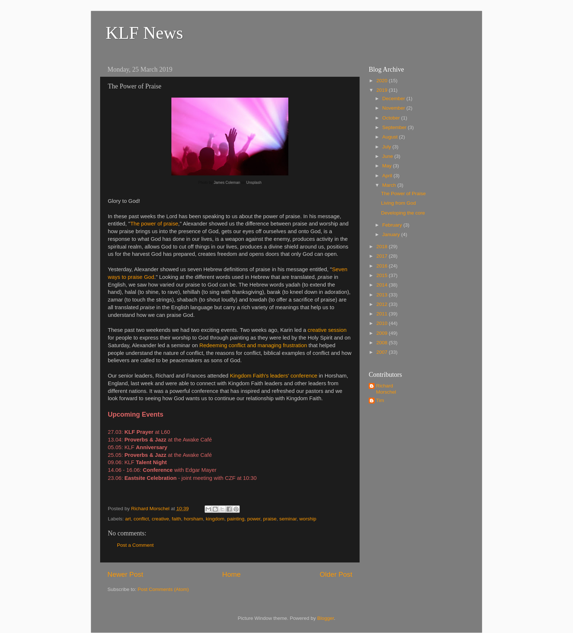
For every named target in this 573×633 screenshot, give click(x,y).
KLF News (144, 32)
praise (270, 519)
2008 (382, 342)
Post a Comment (135, 545)
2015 (382, 275)
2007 (382, 352)
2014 (382, 285)
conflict (141, 519)
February (392, 225)
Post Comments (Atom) (163, 589)
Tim (380, 400)
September (395, 127)
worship (307, 519)
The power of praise (154, 224)
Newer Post (125, 574)
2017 (382, 256)
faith (176, 519)
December (394, 98)
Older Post (336, 574)
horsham (193, 519)
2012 (382, 304)
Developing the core (403, 213)
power (253, 519)
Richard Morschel (386, 388)
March (389, 185)
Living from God (398, 203)
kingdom (215, 519)
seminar (287, 519)
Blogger (325, 618)
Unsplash (254, 183)
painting (235, 519)
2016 (382, 266)
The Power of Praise (403, 193)
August (390, 137)
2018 (382, 246)
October (391, 118)
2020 (382, 80)
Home (231, 574)
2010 (382, 323)
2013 (382, 294)
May (387, 165)
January (391, 234)
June (388, 156)
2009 (382, 333)
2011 (382, 313)
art (128, 519)
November (394, 108)
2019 (382, 90)
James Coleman (227, 183)
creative (160, 519)
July (387, 146)
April (388, 175)
